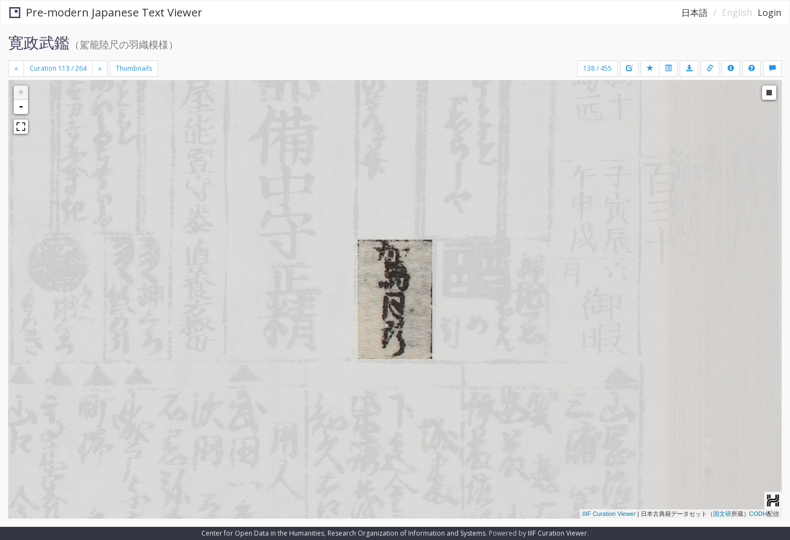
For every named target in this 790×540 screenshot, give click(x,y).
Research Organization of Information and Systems (407, 533)
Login (769, 13)
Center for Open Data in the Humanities (262, 533)
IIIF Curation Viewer (609, 513)
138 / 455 (597, 68)
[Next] (100, 68)
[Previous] (16, 68)
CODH (758, 513)
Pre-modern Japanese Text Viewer (105, 12)
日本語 (694, 13)
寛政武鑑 (39, 42)
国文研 (722, 513)
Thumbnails (134, 68)
